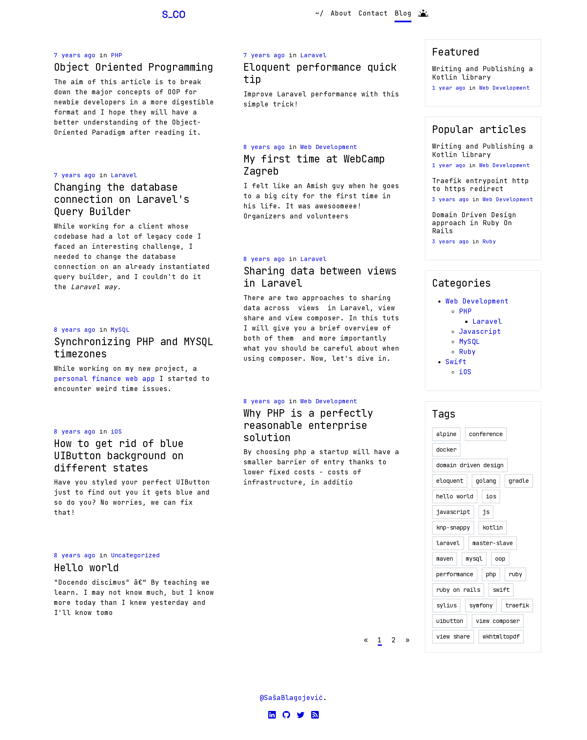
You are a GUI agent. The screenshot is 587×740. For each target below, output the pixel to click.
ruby (515, 574)
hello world (454, 496)
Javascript (480, 331)
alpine (446, 434)
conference (486, 434)
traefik (517, 605)
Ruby (489, 241)
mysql (474, 558)
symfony (481, 605)
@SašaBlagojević (291, 697)
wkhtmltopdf (501, 636)
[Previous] (366, 640)
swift (501, 590)
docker (446, 449)
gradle (519, 480)
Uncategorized (135, 555)
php (491, 574)
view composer (498, 621)
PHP (116, 55)
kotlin (493, 527)
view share (453, 636)
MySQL (120, 329)
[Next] (407, 640)
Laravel (124, 175)
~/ (319, 13)
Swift (456, 361)
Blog (403, 13)
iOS (116, 431)
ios (491, 496)
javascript (453, 512)
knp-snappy (453, 527)
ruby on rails (458, 590)
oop (500, 558)
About (341, 13)
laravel (448, 543)
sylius (446, 605)
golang (486, 480)
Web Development (328, 147)
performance (454, 574)
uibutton (449, 621)
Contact (373, 13)
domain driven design (470, 465)
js (486, 512)
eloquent (449, 480)
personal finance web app (104, 378)
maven (444, 558)
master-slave (492, 543)
